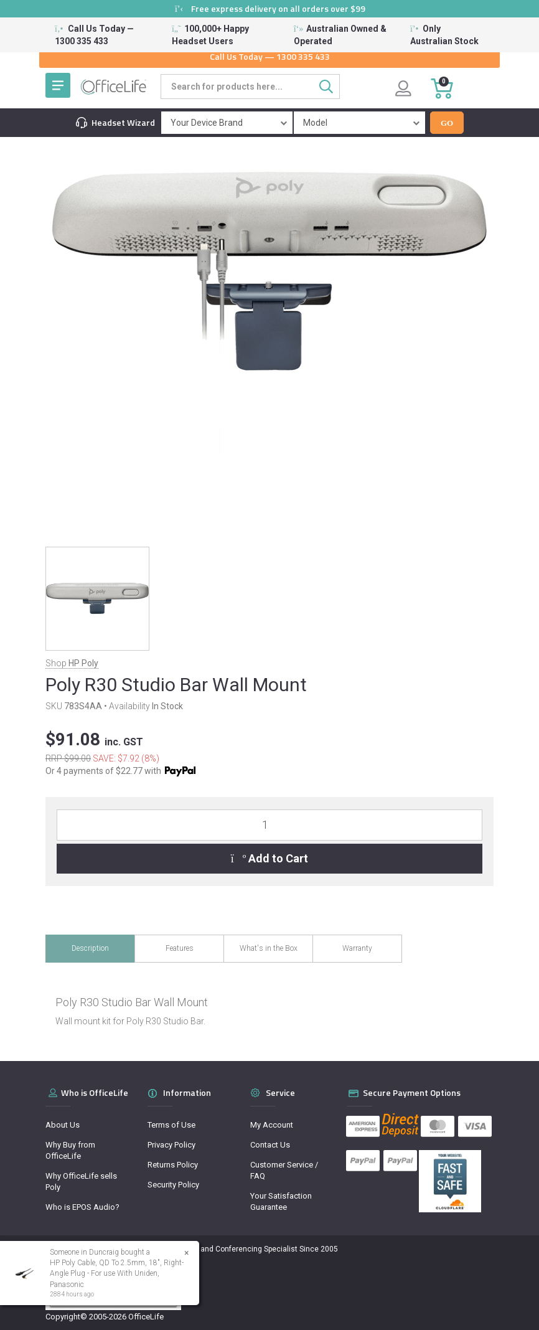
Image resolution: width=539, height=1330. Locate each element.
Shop (71, 663)
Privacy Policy (171, 1144)
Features (180, 948)
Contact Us (270, 1144)
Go (447, 123)
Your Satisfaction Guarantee (281, 1201)
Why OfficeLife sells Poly (81, 1181)
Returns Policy (173, 1164)
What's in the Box (269, 948)
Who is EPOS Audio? (82, 1207)
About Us (62, 1125)
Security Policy (173, 1184)
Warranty (357, 948)
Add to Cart (270, 858)
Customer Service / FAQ (284, 1170)
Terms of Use (171, 1125)
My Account (271, 1125)
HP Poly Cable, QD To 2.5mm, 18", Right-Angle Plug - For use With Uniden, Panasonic (116, 1273)
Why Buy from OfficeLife (70, 1150)
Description (90, 948)
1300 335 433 (303, 56)
